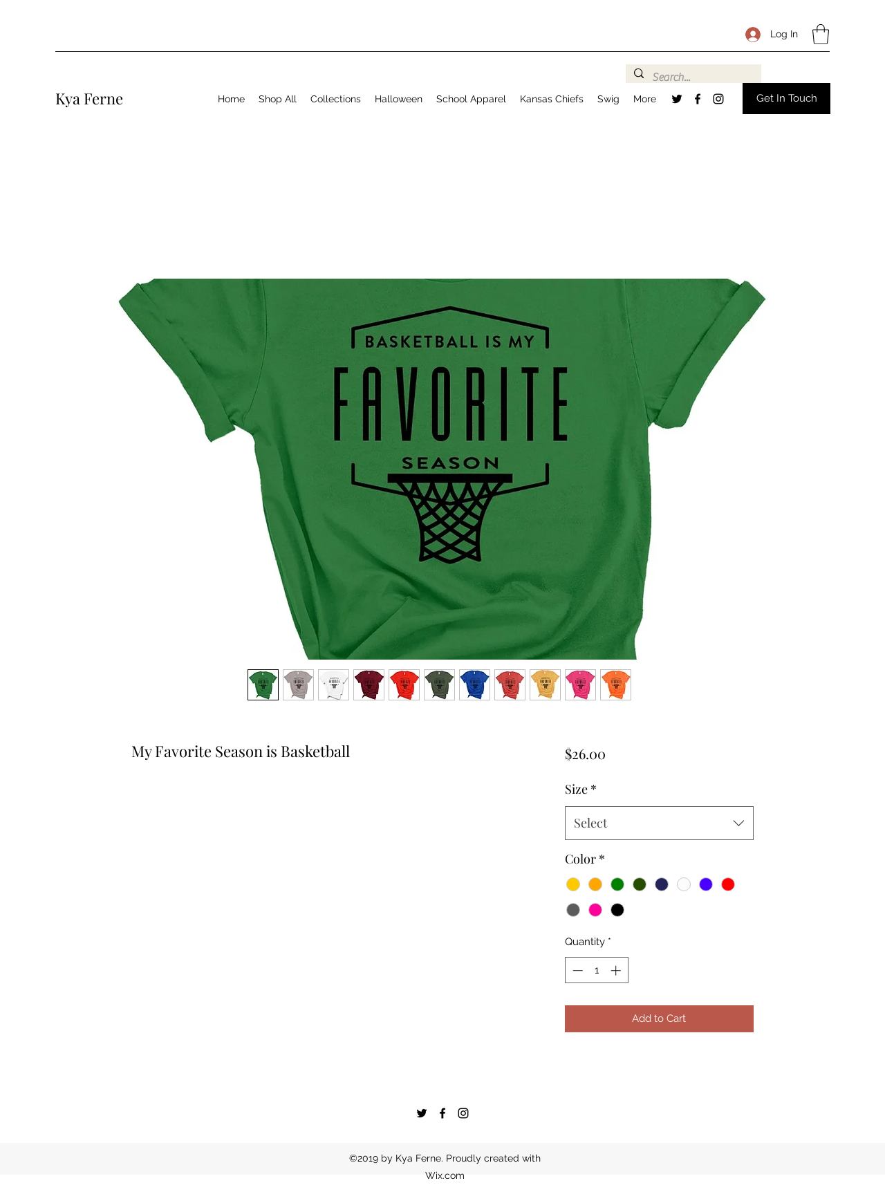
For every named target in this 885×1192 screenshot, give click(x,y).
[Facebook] (698, 99)
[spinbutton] (596, 970)
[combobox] (659, 823)
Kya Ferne (89, 98)
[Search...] (692, 77)
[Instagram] (718, 99)
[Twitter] (677, 99)
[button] (820, 34)
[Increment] (617, 970)
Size (581, 789)
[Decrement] (576, 970)
